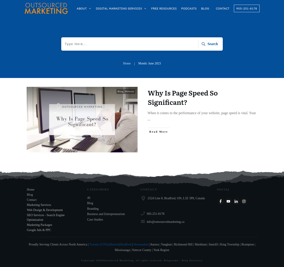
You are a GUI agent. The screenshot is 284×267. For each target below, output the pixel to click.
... (149, 119)
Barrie (114, 244)
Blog (120, 91)
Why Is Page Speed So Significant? (183, 97)
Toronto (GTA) (98, 244)
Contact (32, 199)
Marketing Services (39, 205)
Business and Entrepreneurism (106, 214)
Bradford (126, 244)
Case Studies (95, 219)
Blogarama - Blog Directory (183, 260)
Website (129, 91)
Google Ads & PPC (39, 230)
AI (89, 197)
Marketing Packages (39, 225)
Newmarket (141, 244)
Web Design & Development (45, 210)
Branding (93, 208)
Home (30, 189)
